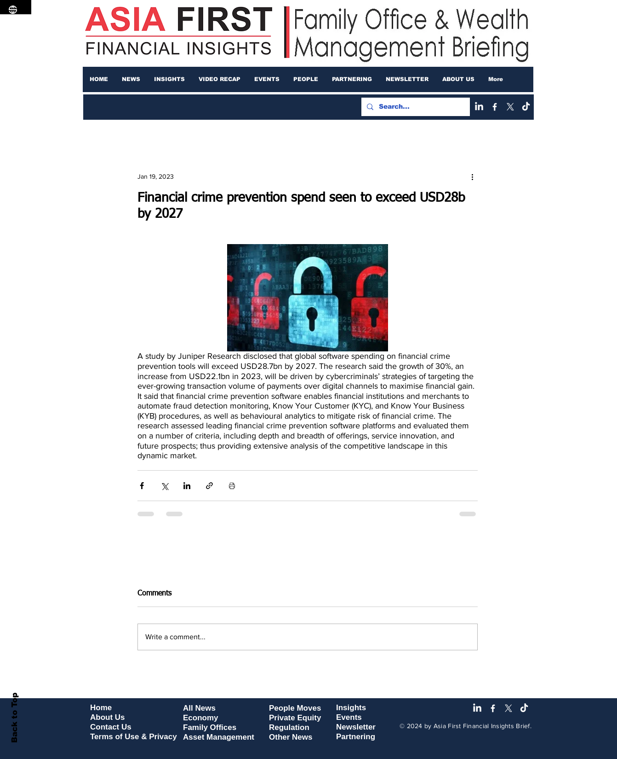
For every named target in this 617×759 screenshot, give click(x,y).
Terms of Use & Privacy (133, 736)
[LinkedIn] (479, 107)
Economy (200, 717)
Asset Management (218, 737)
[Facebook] (495, 107)
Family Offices (209, 727)
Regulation (289, 727)
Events (349, 717)
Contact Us (110, 727)
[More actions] (472, 176)
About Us (107, 717)
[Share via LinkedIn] (187, 485)
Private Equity (295, 717)
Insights (351, 707)
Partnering (355, 736)
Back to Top (14, 718)
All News (199, 708)
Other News (290, 737)
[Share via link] (209, 485)
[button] (131, 79)
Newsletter (356, 727)
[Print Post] (232, 485)
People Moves (295, 708)
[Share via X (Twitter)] (164, 485)
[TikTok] (526, 107)
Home (101, 707)
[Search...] (415, 107)
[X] (510, 107)
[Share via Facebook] (141, 485)
